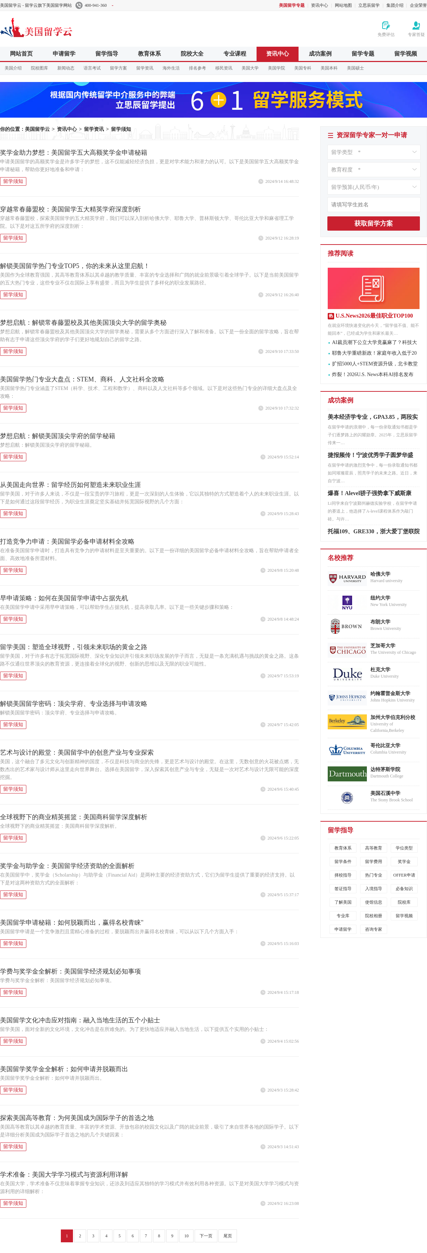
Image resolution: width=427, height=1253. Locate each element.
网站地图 (343, 5)
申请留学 (64, 54)
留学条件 (343, 861)
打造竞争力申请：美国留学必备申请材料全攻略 (67, 541)
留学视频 (405, 54)
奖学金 (404, 861)
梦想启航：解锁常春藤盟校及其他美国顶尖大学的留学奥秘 (83, 322)
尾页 (227, 1235)
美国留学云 (53, 26)
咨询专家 (373, 929)
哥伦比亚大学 (385, 745)
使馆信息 (373, 902)
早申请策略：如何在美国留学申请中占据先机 (64, 598)
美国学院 (276, 68)
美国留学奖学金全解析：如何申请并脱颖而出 (64, 1069)
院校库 (404, 902)
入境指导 (373, 888)
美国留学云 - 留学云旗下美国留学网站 (36, 5)
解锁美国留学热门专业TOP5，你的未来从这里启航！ (75, 265)
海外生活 (171, 68)
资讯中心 (319, 5)
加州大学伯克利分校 (392, 717)
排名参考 (197, 68)
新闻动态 (65, 68)
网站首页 (21, 54)
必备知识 (404, 888)
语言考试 (92, 68)
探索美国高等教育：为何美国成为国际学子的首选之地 (77, 1117)
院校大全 (192, 54)
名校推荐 (340, 557)
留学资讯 (144, 68)
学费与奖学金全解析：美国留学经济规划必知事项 (70, 971)
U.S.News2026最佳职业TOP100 (374, 316)
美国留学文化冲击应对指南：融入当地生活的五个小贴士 (80, 1020)
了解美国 (343, 902)
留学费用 (373, 861)
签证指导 (343, 888)
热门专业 (373, 875)
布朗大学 (380, 622)
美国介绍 (13, 68)
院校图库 (39, 68)
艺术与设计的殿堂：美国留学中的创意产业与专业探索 (77, 752)
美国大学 (250, 68)
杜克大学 (380, 669)
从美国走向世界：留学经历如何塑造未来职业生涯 (70, 484)
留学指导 (106, 54)
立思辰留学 (369, 5)
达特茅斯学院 (385, 769)
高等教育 (373, 848)
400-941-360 (94, 5)
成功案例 (320, 54)
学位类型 (404, 848)
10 (186, 1235)
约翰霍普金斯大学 (390, 693)
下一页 (206, 1235)
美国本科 (329, 68)
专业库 (343, 915)
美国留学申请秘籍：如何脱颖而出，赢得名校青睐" (71, 922)
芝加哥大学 (382, 645)
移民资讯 (223, 68)
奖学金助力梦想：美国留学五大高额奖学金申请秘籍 (73, 152)
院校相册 (373, 915)
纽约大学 (380, 598)
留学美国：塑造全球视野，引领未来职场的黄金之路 (73, 647)
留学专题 (363, 54)
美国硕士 (355, 68)
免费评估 (386, 34)
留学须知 (121, 129)
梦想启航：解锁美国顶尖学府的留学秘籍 (57, 436)
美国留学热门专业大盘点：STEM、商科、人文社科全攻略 (82, 379)
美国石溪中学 (385, 793)
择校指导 (343, 875)
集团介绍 (395, 5)
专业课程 (234, 54)
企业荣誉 (418, 5)
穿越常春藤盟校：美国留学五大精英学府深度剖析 (70, 209)
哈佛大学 (380, 574)
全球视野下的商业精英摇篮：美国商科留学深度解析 (73, 817)
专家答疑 (416, 34)
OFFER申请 (404, 875)
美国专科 (302, 68)
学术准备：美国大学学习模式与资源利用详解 (64, 1174)
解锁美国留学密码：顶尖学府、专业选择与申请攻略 (73, 703)
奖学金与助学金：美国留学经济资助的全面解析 (67, 865)
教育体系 (149, 54)
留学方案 (118, 68)
